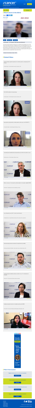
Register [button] (29, 4)
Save (5, 40)
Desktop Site (5, 405)
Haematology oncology (10, 52)
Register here (17, 375)
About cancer (17, 389)
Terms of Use (5, 404)
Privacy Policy (5, 406)
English (26, 0)
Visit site (17, 382)
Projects (4, 402)
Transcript (15, 40)
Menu (6, 10)
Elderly (16, 52)
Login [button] (25, 3)
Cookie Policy (5, 403)
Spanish (30, 0)
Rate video (9, 40)
